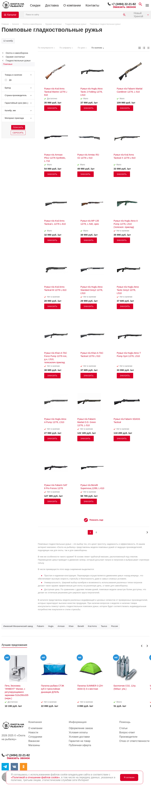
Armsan (61, 626)
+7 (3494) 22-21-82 (123, 4)
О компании (72, 5)
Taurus (104, 626)
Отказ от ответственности (134, 741)
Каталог (11, 14)
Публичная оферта (80, 745)
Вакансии (34, 741)
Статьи (123, 728)
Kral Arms (92, 626)
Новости (33, 732)
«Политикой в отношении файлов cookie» (35, 777)
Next (147, 646)
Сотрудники (35, 736)
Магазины (34, 745)
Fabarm (40, 626)
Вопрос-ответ (127, 732)
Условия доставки (79, 736)
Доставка (52, 5)
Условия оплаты (78, 732)
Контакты (92, 5)
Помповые (7, 64)
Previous (141, 646)
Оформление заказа (81, 728)
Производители (128, 736)
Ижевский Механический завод (18, 626)
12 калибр (8, 41)
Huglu (50, 626)
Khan (71, 626)
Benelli (81, 626)
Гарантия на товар (79, 741)
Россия (114, 626)
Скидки (35, 5)
